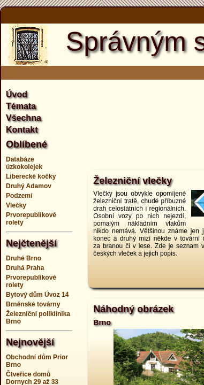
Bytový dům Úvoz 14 (37, 294)
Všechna (23, 117)
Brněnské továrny (33, 304)
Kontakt (22, 129)
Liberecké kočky (31, 176)
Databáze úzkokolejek (24, 163)
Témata (21, 106)
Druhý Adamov (28, 186)
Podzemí (19, 195)
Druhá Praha (25, 268)
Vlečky (16, 205)
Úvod (16, 94)
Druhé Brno (23, 258)
